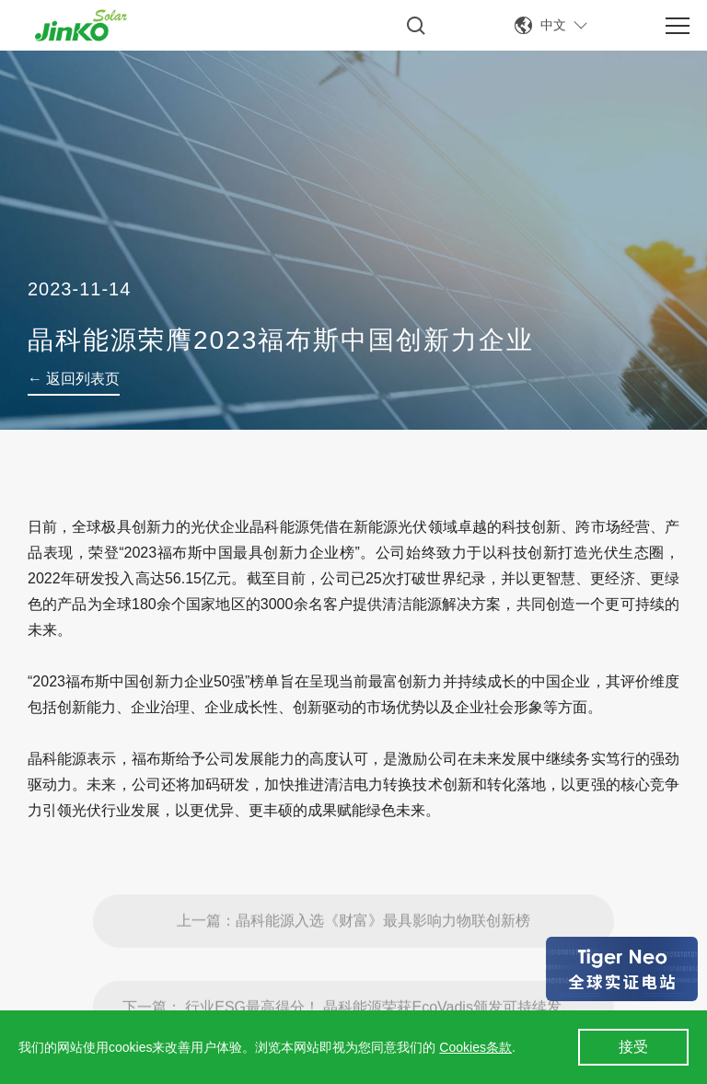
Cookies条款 (475, 1047)
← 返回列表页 (74, 378)
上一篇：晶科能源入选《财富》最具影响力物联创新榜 (353, 947)
